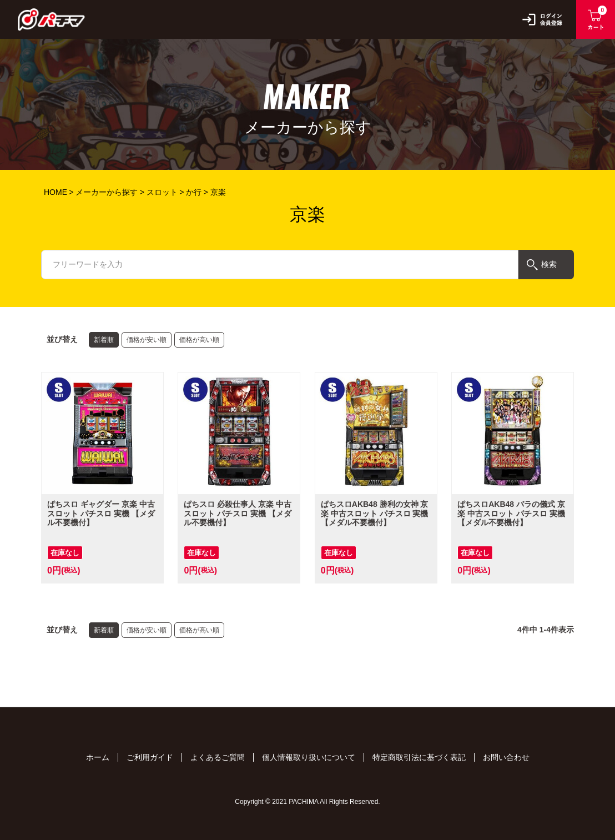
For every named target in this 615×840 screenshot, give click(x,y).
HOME (55, 192)
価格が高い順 (199, 340)
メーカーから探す (106, 192)
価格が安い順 (147, 340)
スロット (162, 192)
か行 (193, 192)
